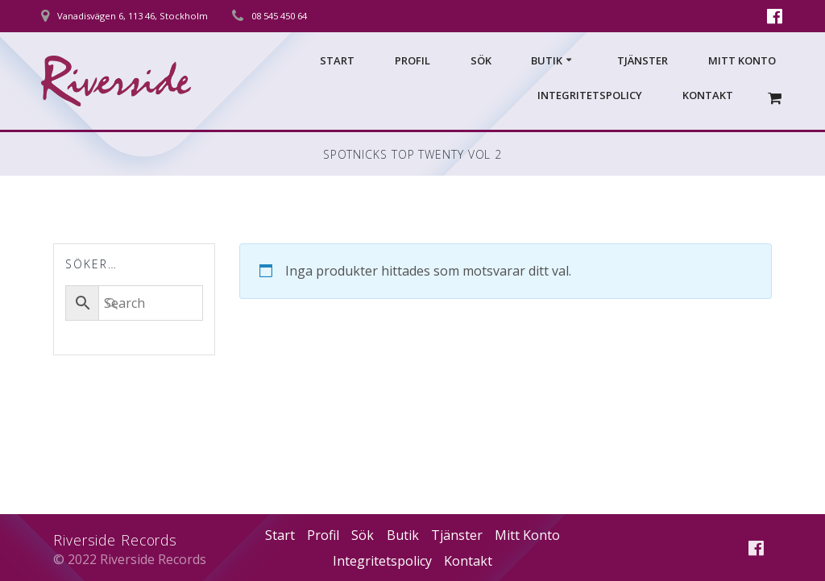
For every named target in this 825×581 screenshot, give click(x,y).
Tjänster (642, 60)
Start (337, 60)
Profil (412, 60)
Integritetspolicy (589, 95)
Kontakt (707, 95)
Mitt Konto (742, 60)
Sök (481, 60)
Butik (546, 60)
